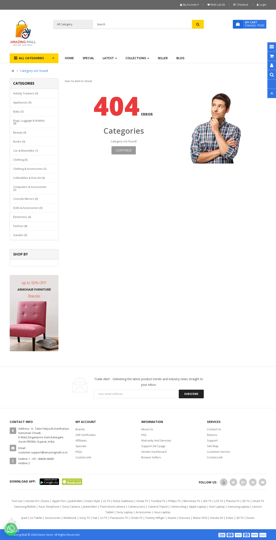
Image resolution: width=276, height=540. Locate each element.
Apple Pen (59, 501)
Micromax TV (191, 501)
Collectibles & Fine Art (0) (29, 178)
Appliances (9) (22, 102)
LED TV (207, 501)
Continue (124, 150)
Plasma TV (233, 501)
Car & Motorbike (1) (25, 150)
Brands (80, 429)
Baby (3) (18, 111)
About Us (147, 429)
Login (261, 4)
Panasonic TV (119, 518)
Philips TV (174, 501)
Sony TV (84, 518)
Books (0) (19, 141)
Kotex (230, 518)
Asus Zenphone (49, 506)
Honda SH (32, 501)
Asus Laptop (162, 512)
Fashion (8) (20, 226)
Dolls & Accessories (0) (27, 208)
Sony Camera (71, 506)
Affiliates (81, 440)
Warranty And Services (156, 440)
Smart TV (258, 501)
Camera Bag (178, 506)
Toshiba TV (158, 501)
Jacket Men (75, 501)
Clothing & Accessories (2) (29, 169)
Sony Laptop (124, 512)
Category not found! (34, 70)
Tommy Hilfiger (155, 518)
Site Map (212, 446)
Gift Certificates (85, 435)
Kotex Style (92, 501)
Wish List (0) (217, 4)
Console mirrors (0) (25, 199)
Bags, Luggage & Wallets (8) (29, 122)
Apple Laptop (197, 506)
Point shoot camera (112, 506)
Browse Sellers (151, 457)
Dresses (184, 518)
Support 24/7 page (153, 446)
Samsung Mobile (25, 506)
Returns (212, 435)
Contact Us (214, 429)
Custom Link (83, 457)
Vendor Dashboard (153, 452)
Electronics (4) (22, 217)
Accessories (143, 512)
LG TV (106, 501)
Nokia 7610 (200, 518)
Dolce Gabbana (123, 501)
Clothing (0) (20, 160)
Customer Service (218, 452)
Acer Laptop (217, 506)
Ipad (24, 518)
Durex (45, 501)
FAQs (78, 452)
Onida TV (142, 501)
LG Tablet (36, 518)
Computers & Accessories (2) (30, 188)
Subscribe (191, 394)
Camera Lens (136, 506)
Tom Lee (17, 501)
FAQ (143, 435)
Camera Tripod (158, 506)
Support (212, 440)
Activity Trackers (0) (25, 93)
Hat (95, 518)
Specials (80, 446)
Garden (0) (20, 235)
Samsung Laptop (238, 506)
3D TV (246, 501)
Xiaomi (172, 518)
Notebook (70, 518)
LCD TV (218, 501)
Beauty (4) (19, 132)
